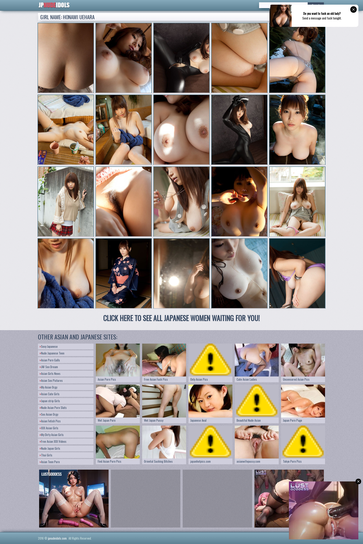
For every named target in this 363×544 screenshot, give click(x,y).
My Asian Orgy (48, 387)
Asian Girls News (50, 373)
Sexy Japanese (49, 346)
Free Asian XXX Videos (53, 441)
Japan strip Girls (50, 401)
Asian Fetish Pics (50, 421)
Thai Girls (46, 455)
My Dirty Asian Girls (52, 434)
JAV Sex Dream (49, 366)
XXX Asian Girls (49, 428)
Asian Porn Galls (50, 360)
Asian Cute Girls (49, 394)
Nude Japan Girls (50, 448)
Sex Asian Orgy (49, 414)
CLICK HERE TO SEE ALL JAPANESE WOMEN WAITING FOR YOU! (181, 318)
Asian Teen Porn (50, 461)
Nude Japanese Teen (52, 353)
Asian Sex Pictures (51, 380)
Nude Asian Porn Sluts (53, 407)
